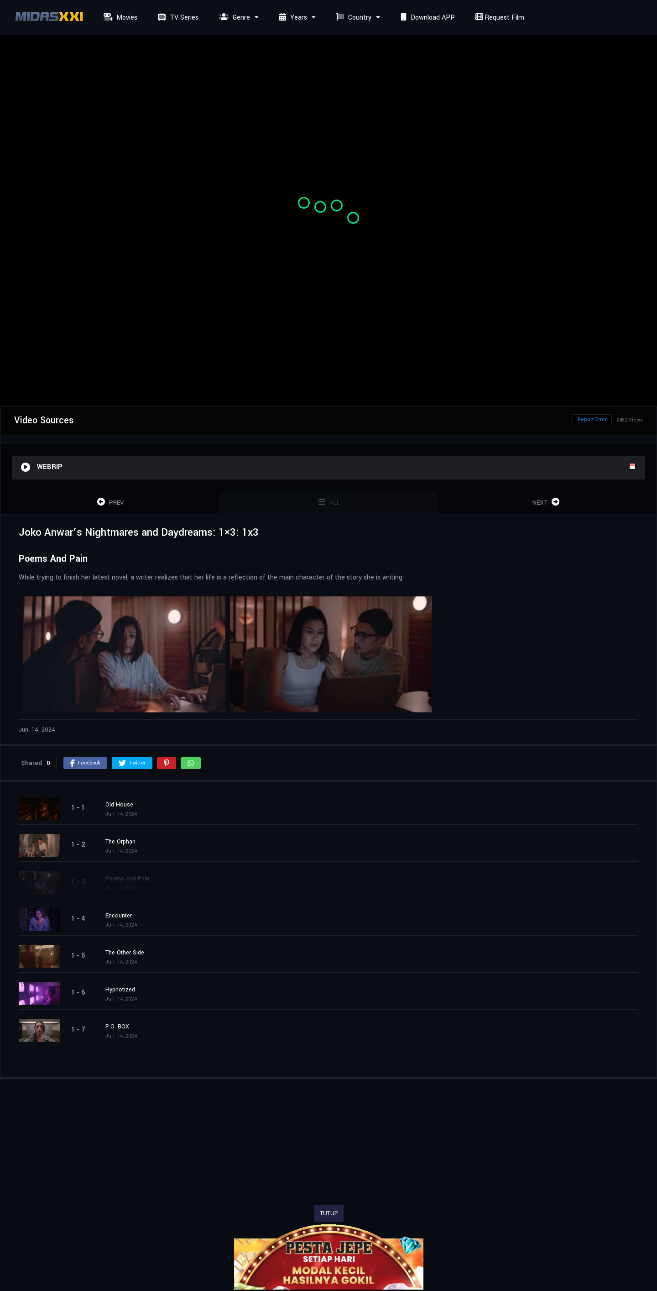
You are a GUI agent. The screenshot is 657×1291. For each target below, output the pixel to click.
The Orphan (120, 842)
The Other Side (124, 952)
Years (292, 17)
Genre (233, 17)
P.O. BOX (117, 1026)
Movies (119, 17)
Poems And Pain (127, 879)
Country (352, 17)
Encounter (118, 916)
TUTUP (329, 1213)
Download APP (426, 17)
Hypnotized (120, 989)
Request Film (498, 17)
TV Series (177, 17)
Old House (119, 805)
